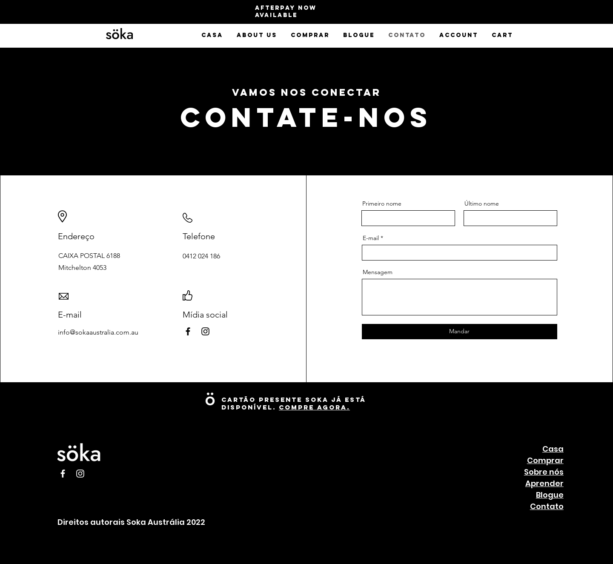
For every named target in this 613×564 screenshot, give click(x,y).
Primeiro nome (381, 203)
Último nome (481, 203)
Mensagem (377, 272)
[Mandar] (459, 331)
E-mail (371, 238)
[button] (257, 35)
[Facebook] (188, 331)
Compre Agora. (314, 407)
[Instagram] (205, 331)
